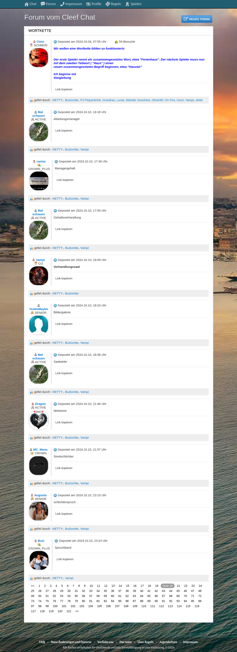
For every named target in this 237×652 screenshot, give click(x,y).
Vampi (190, 100)
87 (134, 601)
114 (179, 606)
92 (171, 601)
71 (192, 596)
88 (141, 601)
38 (127, 591)
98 (40, 606)
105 (99, 606)
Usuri (180, 100)
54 (69, 596)
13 (113, 585)
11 (98, 585)
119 (51, 611)
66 (156, 596)
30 (69, 591)
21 (178, 585)
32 (83, 591)
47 (192, 591)
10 (91, 585)
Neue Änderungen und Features (71, 642)
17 (142, 585)
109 (135, 606)
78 (69, 601)
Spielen (133, 4)
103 (81, 606)
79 (76, 601)
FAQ (42, 642)
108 (126, 606)
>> (77, 611)
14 (120, 585)
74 (40, 601)
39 (134, 591)
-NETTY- (57, 100)
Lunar (120, 100)
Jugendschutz (168, 642)
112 (161, 606)
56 (83, 596)
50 (40, 596)
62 (127, 596)
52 (54, 596)
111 (152, 606)
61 (120, 596)
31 (76, 591)
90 (156, 601)
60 (112, 596)
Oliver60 (157, 100)
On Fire (170, 100)
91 (163, 601)
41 (149, 591)
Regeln (113, 4)
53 (61, 596)
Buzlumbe (72, 100)
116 (196, 606)
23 (193, 585)
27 (47, 591)
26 (40, 591)
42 (156, 591)
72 (200, 596)
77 (61, 601)
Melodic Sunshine (138, 100)
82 (98, 601)
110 (143, 606)
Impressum (71, 4)
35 (105, 591)
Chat (30, 4)
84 (112, 601)
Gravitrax (109, 100)
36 (112, 591)
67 (163, 596)
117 (33, 611)
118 (42, 611)
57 (91, 596)
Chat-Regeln (146, 642)
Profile (93, 4)
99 (47, 606)
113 (170, 606)
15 (127, 585)
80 (83, 601)
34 (98, 591)
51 (47, 596)
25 (32, 591)
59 (105, 596)
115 (188, 606)
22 (186, 585)
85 (120, 601)
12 (105, 585)
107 (117, 606)
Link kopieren (64, 89)
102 (73, 606)
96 (200, 601)
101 (64, 606)
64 (141, 596)
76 (54, 601)
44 (171, 591)
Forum (48, 4)
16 (135, 585)
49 (32, 596)
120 (60, 611)
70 (185, 596)
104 (90, 606)
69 (178, 596)
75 (47, 601)
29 (61, 591)
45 (178, 591)
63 (134, 596)
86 (127, 601)
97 (32, 606)
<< (32, 585)
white (199, 100)
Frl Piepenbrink (90, 100)
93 (178, 601)
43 (163, 591)
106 (108, 606)
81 (91, 601)
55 (76, 596)
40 (141, 591)
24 (200, 585)
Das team (125, 642)
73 (32, 601)
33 (91, 591)
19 (156, 585)
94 (185, 601)
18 (149, 585)
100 (55, 606)
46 (185, 591)
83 (105, 601)
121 (69, 611)
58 (98, 596)
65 (149, 596)
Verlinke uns (105, 642)
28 (54, 591)
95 (192, 601)
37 (120, 591)
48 (200, 591)
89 (149, 601)
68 (171, 596)
